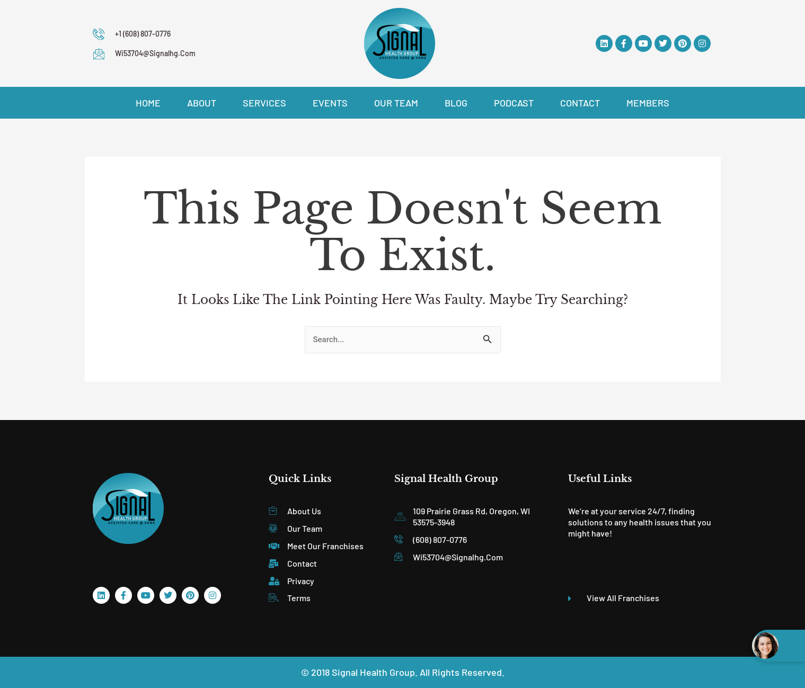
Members (647, 103)
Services (264, 103)
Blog (456, 103)
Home (148, 103)
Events (330, 103)
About (201, 103)
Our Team (396, 103)
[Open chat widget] (778, 646)
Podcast (514, 103)
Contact (580, 103)
